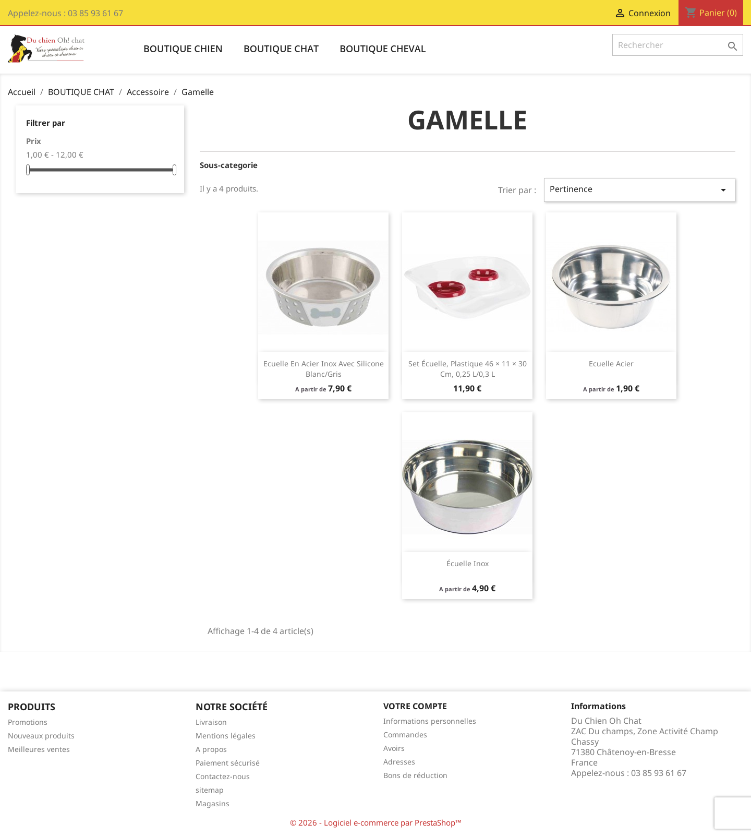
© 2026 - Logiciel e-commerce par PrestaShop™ (376, 822)
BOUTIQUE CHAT (281, 48)
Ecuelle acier (611, 363)
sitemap (210, 790)
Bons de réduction (415, 775)
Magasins (212, 803)
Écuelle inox (467, 563)
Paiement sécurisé (228, 763)
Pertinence (640, 189)
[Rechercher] (677, 45)
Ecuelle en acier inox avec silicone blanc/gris (323, 369)
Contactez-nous (223, 776)
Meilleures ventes (39, 749)
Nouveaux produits (41, 736)
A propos (211, 749)
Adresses (399, 762)
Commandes (405, 734)
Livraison (211, 722)
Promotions (27, 722)
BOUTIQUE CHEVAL (383, 48)
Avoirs (394, 748)
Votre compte (415, 706)
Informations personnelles (429, 721)
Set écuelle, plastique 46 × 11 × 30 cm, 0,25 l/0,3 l (467, 369)
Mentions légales (226, 736)
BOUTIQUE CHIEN (183, 48)
